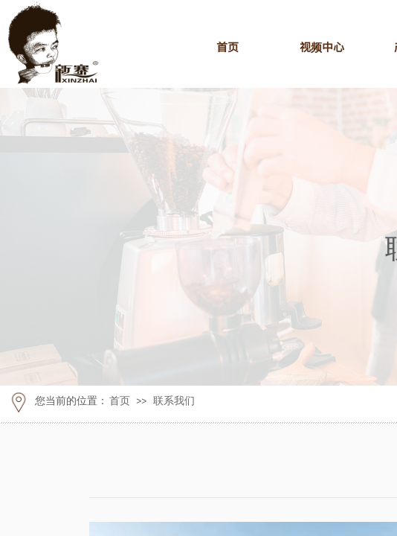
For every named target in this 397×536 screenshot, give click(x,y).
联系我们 (174, 400)
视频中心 (322, 46)
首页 (227, 46)
